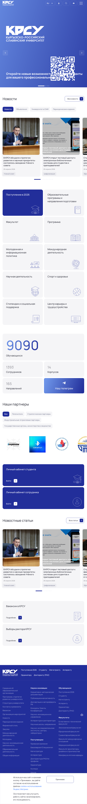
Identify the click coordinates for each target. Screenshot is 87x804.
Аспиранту (63, 703)
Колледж (34, 769)
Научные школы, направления (43, 724)
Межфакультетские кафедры (71, 755)
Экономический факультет (70, 727)
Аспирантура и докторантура (43, 720)
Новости (6, 718)
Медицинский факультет (69, 745)
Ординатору (64, 707)
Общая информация (11, 755)
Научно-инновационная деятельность (13, 744)
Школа (33, 772)
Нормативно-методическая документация (42, 693)
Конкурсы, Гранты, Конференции (38, 709)
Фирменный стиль (10, 725)
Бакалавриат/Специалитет (42, 747)
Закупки (6, 729)
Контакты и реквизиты (12, 707)
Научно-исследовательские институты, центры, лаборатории (42, 730)
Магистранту (64, 699)
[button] (5, 52)
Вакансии (7, 710)
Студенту (63, 696)
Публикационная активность (43, 698)
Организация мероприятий (14, 714)
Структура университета (13, 703)
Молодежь (7, 739)
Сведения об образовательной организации (10, 690)
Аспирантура (36, 755)
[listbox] (50, 3)
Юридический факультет (69, 731)
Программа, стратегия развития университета (12, 698)
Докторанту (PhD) (66, 711)
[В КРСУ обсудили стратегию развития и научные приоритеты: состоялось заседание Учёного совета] (21, 147)
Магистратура (37, 751)
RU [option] (48, 3)
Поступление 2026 (66, 692)
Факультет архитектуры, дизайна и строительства (69, 750)
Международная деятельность (10, 734)
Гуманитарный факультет (69, 735)
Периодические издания (13, 722)
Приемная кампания (39, 744)
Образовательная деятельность (10, 750)
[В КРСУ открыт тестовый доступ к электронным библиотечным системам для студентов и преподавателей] (61, 147)
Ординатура (36, 765)
